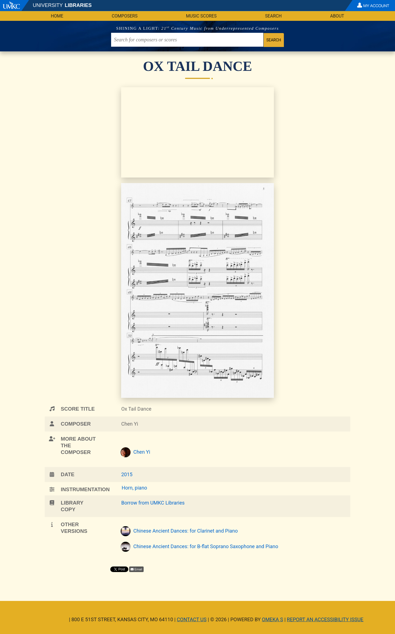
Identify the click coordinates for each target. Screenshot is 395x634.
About (337, 16)
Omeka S (272, 619)
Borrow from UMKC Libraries (152, 503)
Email (138, 569)
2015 (126, 474)
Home (57, 16)
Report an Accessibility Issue (325, 619)
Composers (125, 16)
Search (273, 16)
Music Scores (201, 16)
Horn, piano (134, 488)
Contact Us (191, 619)
